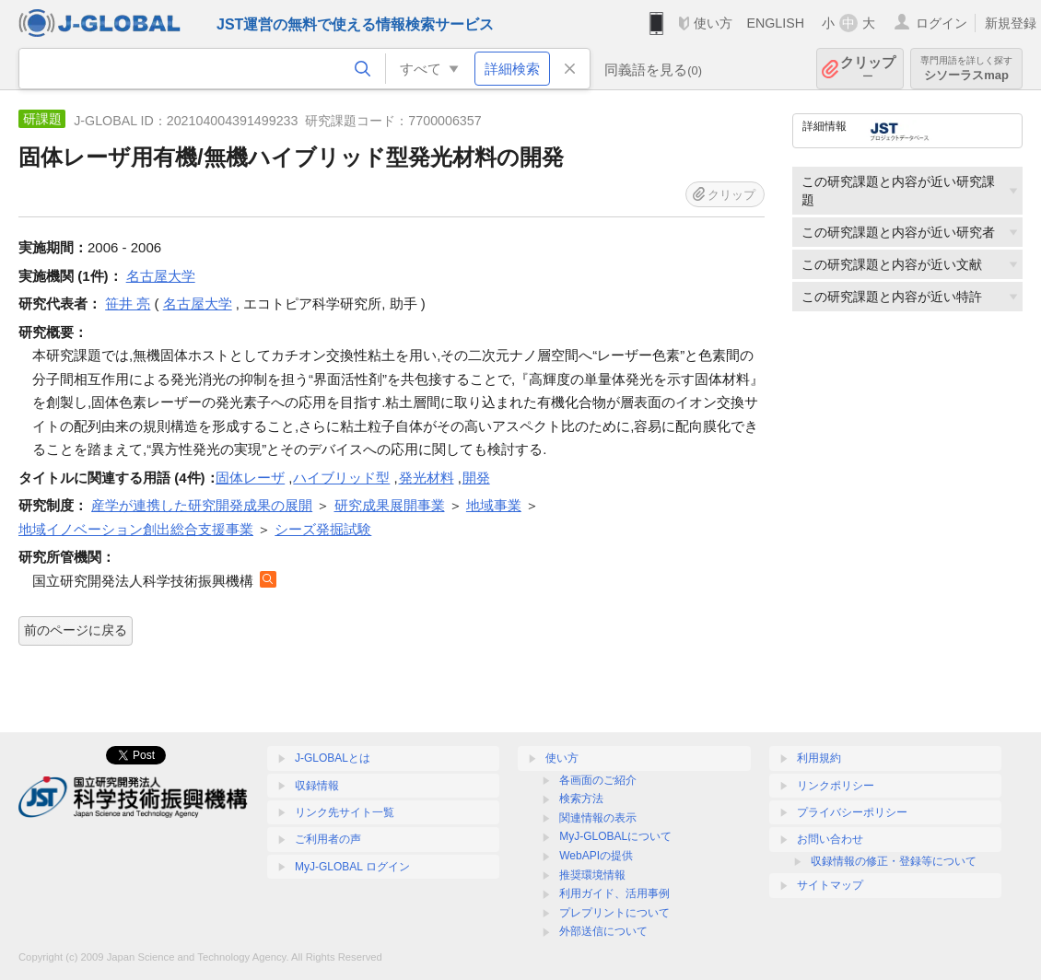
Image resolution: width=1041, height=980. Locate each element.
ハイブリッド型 (341, 477)
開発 (476, 477)
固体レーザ (250, 477)
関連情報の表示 (598, 817)
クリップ (867, 68)
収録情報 (317, 785)
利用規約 (819, 758)
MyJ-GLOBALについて (615, 836)
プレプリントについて (614, 912)
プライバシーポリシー (852, 812)
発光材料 (426, 477)
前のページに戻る (75, 630)
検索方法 (581, 798)
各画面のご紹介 (598, 780)
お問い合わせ (830, 839)
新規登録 (1010, 23)
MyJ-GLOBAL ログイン (352, 866)
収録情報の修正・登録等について (894, 861)
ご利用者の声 (328, 839)
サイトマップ (830, 885)
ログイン (941, 23)
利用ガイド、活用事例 (614, 893)
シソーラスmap (966, 68)
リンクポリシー (835, 785)
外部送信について (603, 931)
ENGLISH (775, 23)
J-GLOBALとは (332, 758)
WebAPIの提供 (596, 855)
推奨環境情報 (592, 875)
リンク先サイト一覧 (344, 812)
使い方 (713, 23)
